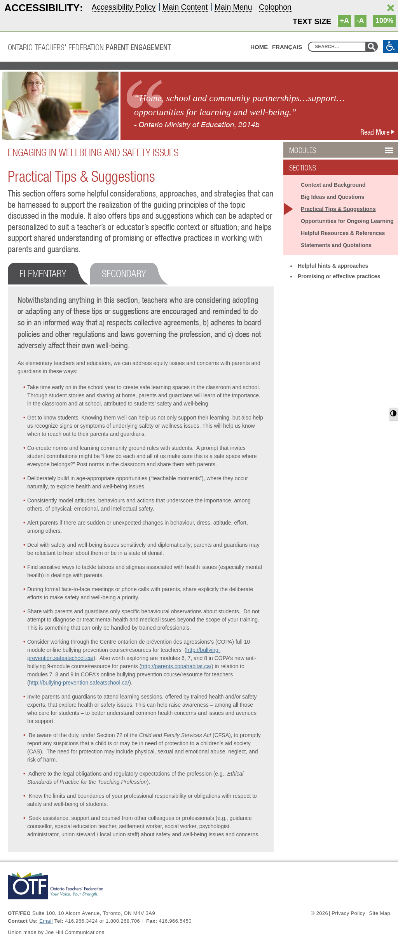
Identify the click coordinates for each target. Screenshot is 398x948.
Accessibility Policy (123, 7)
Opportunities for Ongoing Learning (347, 221)
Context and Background (333, 185)
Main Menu (233, 7)
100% (384, 21)
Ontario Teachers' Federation (89, 47)
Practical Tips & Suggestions (338, 209)
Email (45, 921)
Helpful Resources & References (343, 233)
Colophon (275, 7)
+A (344, 21)
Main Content (185, 7)
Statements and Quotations (336, 245)
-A (360, 21)
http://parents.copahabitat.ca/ (176, 666)
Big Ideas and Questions (332, 197)
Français (287, 47)
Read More (379, 131)
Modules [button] (322, 150)
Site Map (379, 913)
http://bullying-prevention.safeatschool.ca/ (79, 682)
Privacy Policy (348, 913)
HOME (259, 47)
